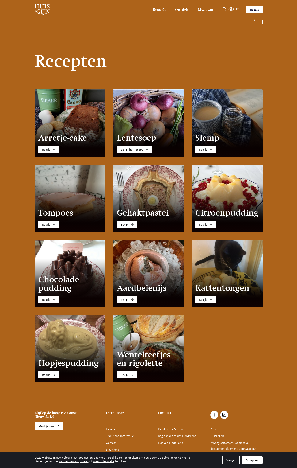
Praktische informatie (120, 436)
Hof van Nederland (170, 443)
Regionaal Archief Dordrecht (177, 436)
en (238, 9)
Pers (213, 429)
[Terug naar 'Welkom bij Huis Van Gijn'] (149, 21)
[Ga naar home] (69, 9)
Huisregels (217, 436)
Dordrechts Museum (171, 429)
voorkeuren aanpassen (74, 461)
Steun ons (112, 449)
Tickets (254, 10)
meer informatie (103, 461)
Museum (205, 9)
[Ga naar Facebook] (214, 415)
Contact (111, 443)
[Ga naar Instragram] (224, 415)
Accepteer (252, 460)
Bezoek (159, 9)
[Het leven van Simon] (231, 9)
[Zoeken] (224, 9)
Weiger (231, 460)
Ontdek (181, 9)
